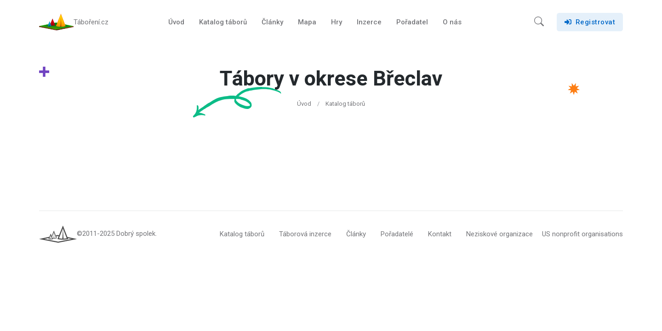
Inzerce (369, 22)
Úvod (176, 22)
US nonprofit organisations (582, 234)
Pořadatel (412, 22)
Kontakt (439, 234)
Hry (336, 22)
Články (272, 22)
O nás (452, 22)
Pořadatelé (397, 234)
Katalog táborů (223, 22)
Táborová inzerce (305, 234)
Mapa (307, 22)
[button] (539, 22)
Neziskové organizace (499, 234)
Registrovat (590, 22)
